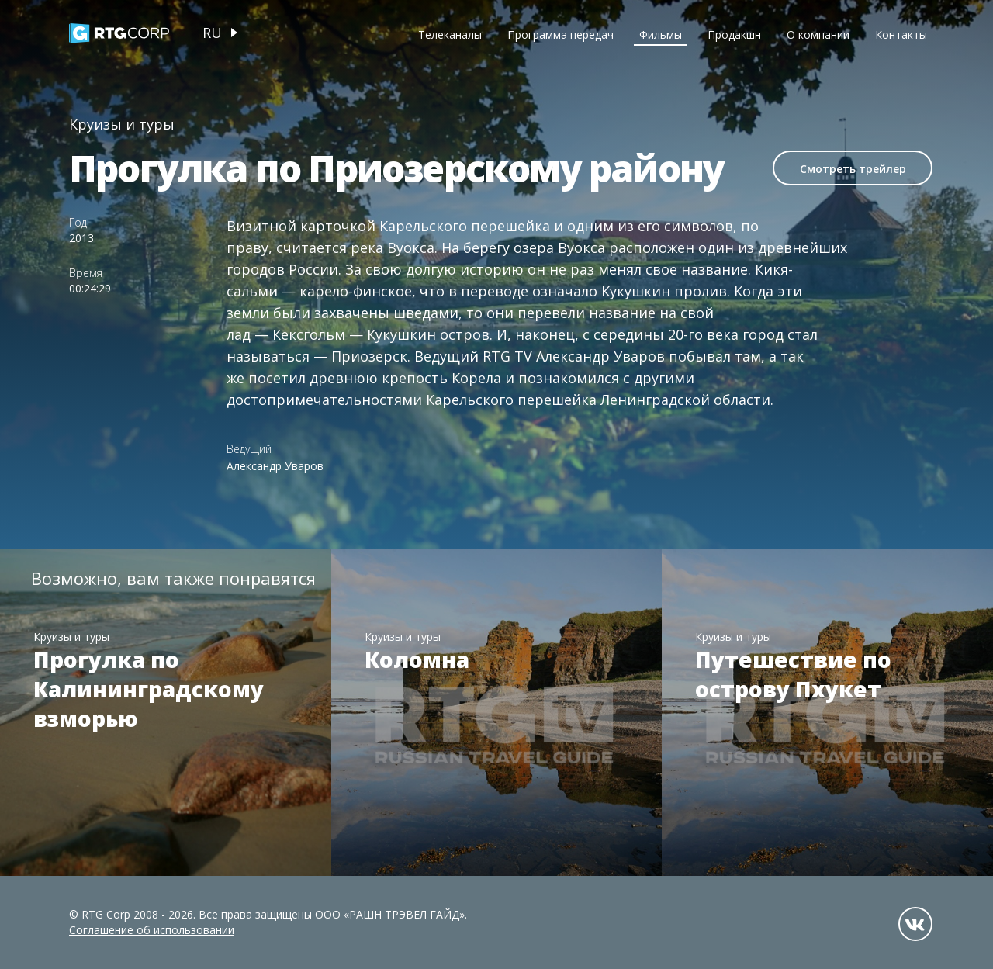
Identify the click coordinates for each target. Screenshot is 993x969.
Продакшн (734, 34)
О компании (818, 34)
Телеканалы (450, 34)
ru (212, 32)
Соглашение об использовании (151, 929)
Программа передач (560, 34)
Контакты (901, 34)
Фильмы (660, 34)
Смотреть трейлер (853, 168)
